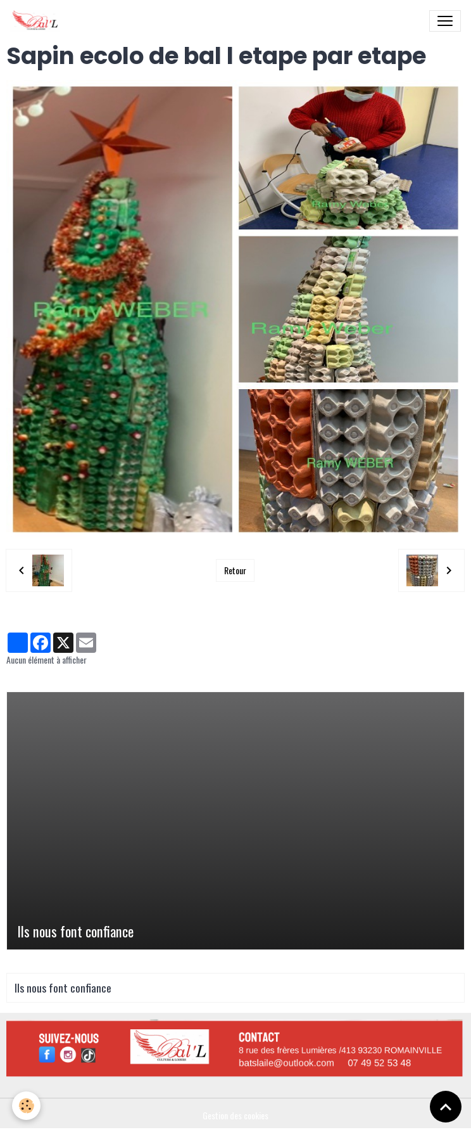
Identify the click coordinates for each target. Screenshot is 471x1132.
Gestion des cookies (235, 1115)
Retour (235, 570)
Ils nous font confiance (75, 931)
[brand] (37, 21)
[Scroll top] (446, 1106)
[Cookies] (27, 1105)
